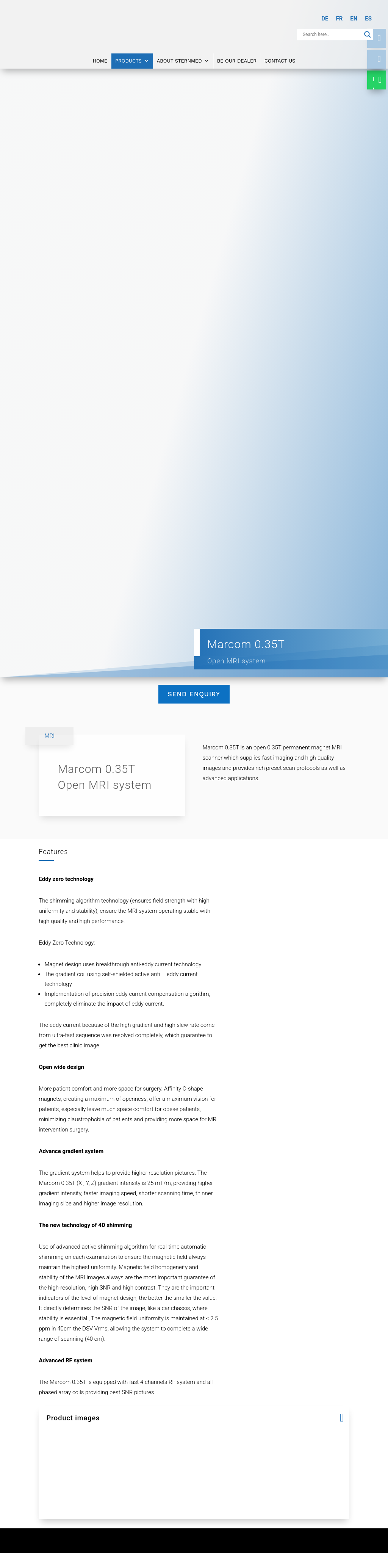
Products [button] (132, 57)
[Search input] (331, 34)
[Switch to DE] (325, 19)
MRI (49, 735)
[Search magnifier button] (367, 34)
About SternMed (183, 57)
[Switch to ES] (368, 19)
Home (100, 57)
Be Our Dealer (237, 57)
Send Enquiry (194, 694)
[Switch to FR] (339, 19)
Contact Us (280, 57)
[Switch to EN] (353, 19)
